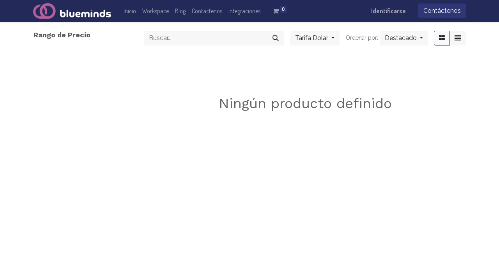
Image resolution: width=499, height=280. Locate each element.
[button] (404, 38)
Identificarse (388, 11)
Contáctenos (442, 10)
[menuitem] (129, 11)
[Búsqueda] (275, 38)
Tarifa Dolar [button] (312, 38)
